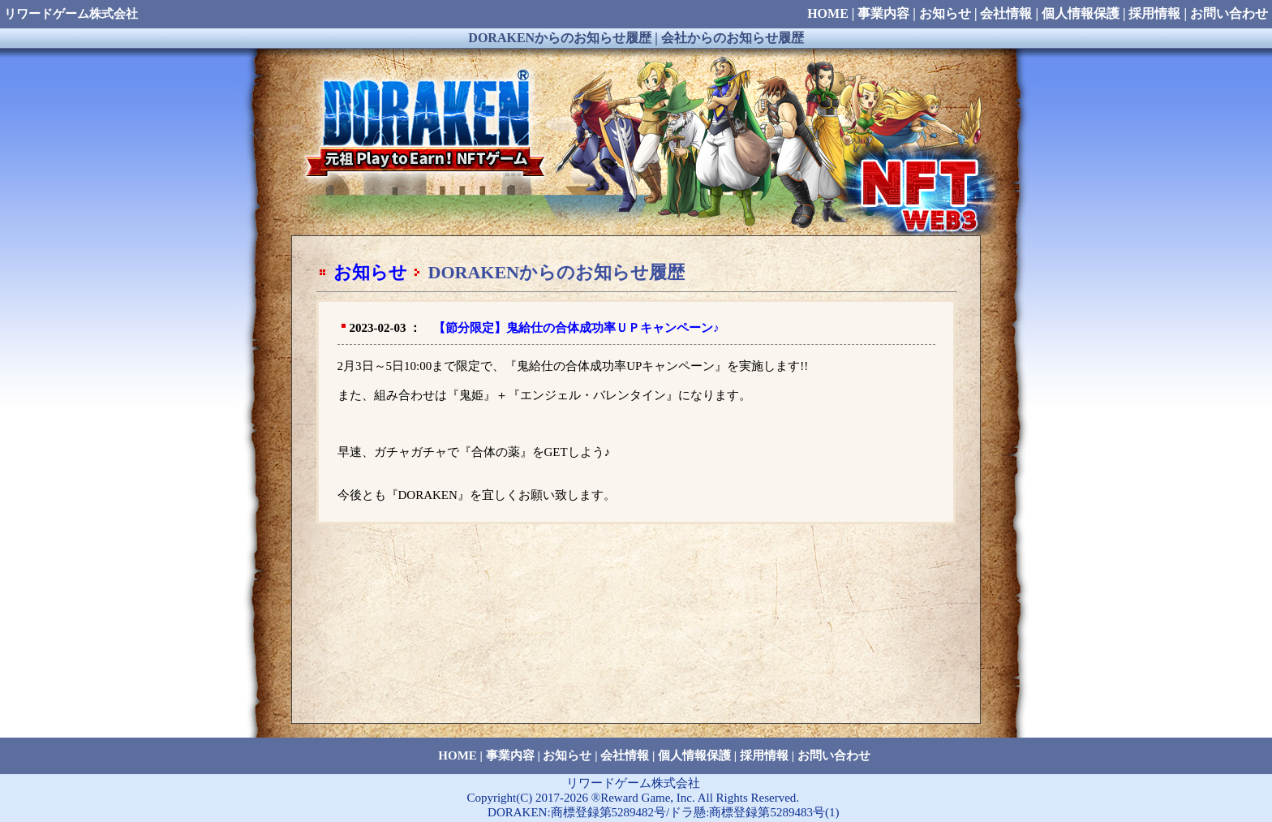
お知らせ (370, 272)
